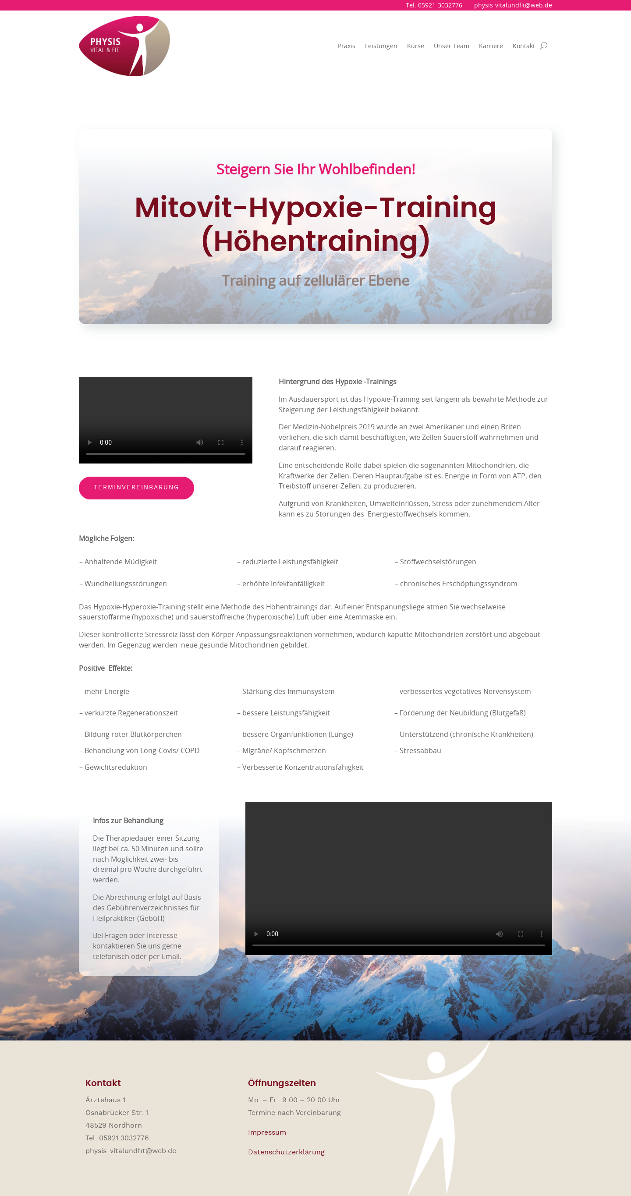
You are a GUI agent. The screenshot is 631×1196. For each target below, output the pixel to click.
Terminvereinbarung (136, 488)
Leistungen (381, 46)
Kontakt (524, 46)
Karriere (491, 46)
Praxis (346, 46)
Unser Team (451, 46)
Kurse (415, 46)
